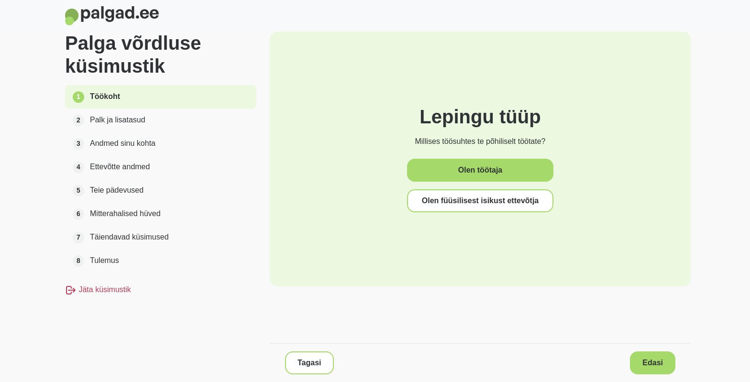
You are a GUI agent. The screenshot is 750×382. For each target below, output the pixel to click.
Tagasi (309, 363)
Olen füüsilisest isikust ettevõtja (480, 200)
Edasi (652, 363)
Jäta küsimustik (98, 289)
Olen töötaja (480, 170)
